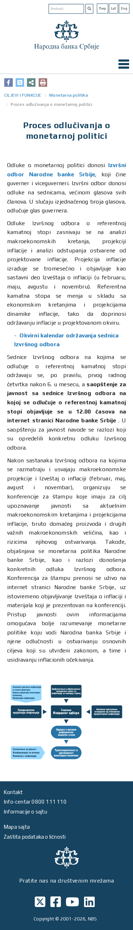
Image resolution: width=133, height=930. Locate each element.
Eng (124, 8)
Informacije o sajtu (25, 812)
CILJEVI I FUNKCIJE (22, 95)
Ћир (102, 8)
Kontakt (13, 792)
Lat (113, 8)
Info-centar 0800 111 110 (35, 802)
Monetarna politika (68, 95)
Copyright (44, 919)
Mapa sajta (17, 827)
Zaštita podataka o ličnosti (35, 837)
